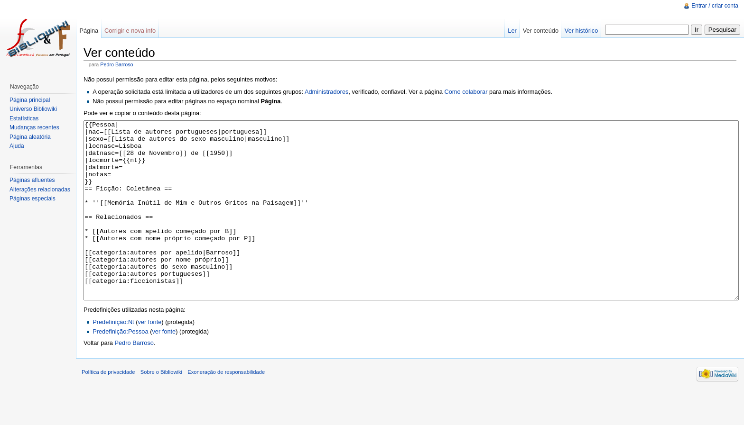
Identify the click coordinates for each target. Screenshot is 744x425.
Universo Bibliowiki (33, 109)
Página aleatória (30, 137)
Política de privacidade (108, 407)
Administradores (326, 91)
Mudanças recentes (34, 127)
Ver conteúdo (540, 30)
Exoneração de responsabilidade (226, 407)
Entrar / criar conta (714, 5)
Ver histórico (581, 30)
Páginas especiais (32, 198)
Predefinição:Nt (113, 357)
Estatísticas (23, 118)
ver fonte (150, 357)
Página (88, 30)
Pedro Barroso (116, 64)
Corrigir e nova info (130, 30)
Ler (512, 30)
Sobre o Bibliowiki (161, 407)
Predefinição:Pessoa (120, 367)
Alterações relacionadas (39, 189)
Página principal (29, 100)
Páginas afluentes (32, 180)
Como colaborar (465, 91)
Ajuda (16, 146)
